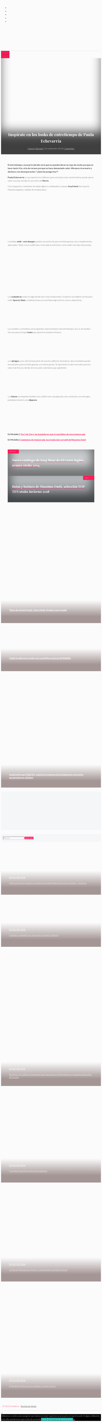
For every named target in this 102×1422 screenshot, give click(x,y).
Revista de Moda (28, 1406)
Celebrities (69, 148)
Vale (44, 1419)
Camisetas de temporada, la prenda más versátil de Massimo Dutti (53, 439)
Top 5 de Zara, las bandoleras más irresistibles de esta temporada (52, 434)
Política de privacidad (60, 1419)
